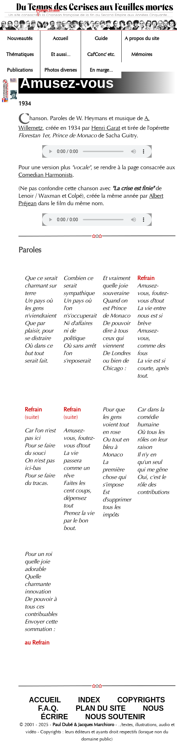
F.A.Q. (48, 708)
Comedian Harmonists (45, 175)
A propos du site (142, 38)
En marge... (101, 70)
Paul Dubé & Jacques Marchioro (82, 724)
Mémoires (141, 54)
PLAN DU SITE (101, 708)
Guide (101, 38)
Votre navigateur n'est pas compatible (97, 151)
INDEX (89, 700)
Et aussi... (60, 54)
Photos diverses (60, 70)
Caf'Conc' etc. (101, 54)
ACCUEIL (45, 700)
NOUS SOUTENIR (115, 717)
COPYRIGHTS (141, 700)
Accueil (60, 38)
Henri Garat (105, 128)
